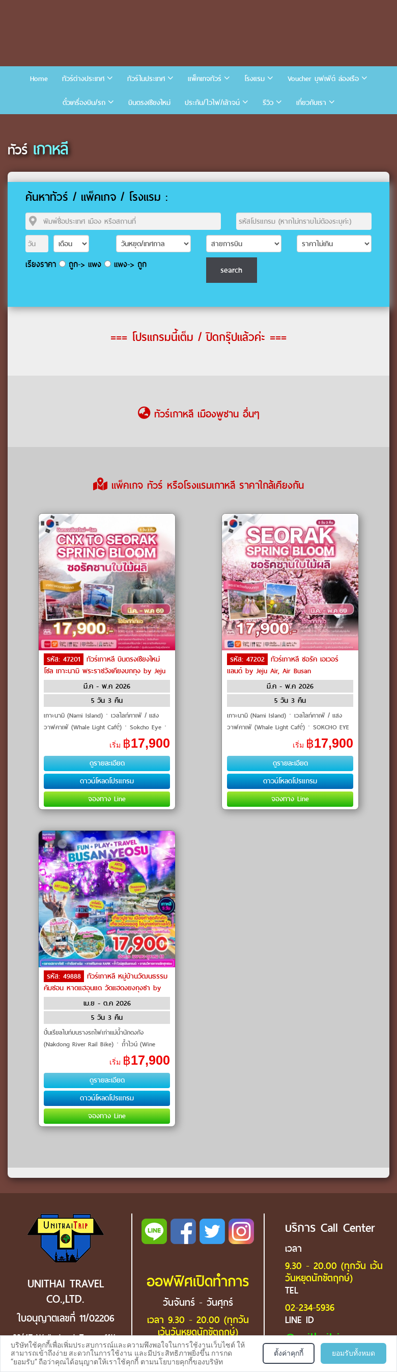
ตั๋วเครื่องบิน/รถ (84, 103)
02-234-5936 (309, 1307)
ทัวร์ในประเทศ (146, 79)
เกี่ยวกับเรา (311, 103)
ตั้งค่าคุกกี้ (288, 1353)
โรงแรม (254, 79)
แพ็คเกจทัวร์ (204, 79)
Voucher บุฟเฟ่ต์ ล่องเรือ (323, 79)
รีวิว (268, 103)
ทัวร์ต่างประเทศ (83, 79)
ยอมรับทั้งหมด (353, 1353)
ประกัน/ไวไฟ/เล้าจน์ (212, 103)
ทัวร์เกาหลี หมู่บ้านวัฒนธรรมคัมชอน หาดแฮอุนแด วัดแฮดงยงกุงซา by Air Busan (105, 987)
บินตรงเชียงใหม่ (149, 103)
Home (39, 79)
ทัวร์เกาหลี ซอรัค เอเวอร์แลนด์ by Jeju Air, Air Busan (282, 665)
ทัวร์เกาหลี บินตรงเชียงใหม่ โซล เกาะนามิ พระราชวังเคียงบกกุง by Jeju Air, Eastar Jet (104, 670)
